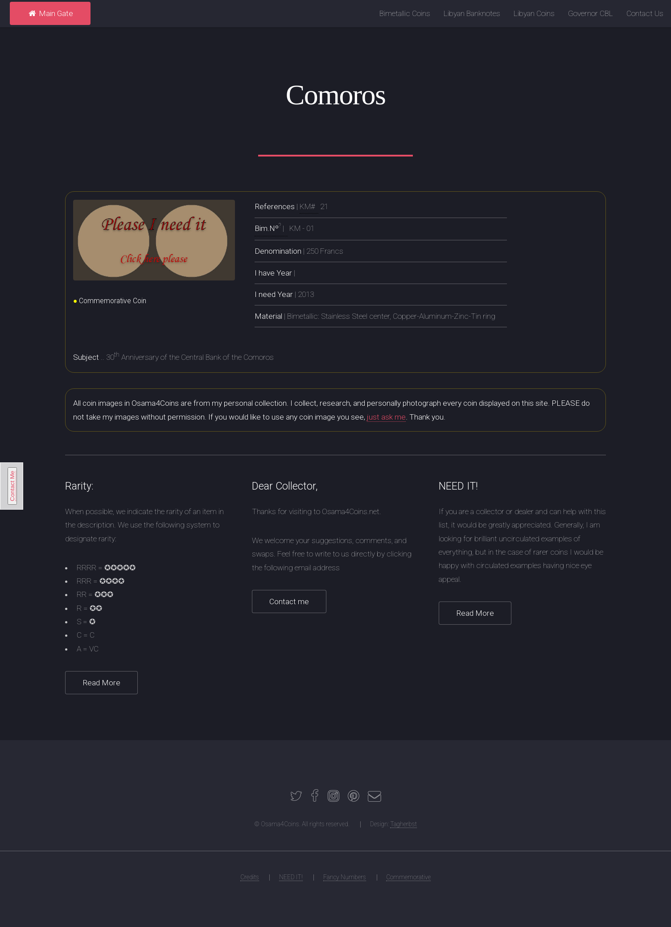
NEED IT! (291, 877)
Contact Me (12, 486)
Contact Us (644, 13)
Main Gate (50, 13)
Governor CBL (590, 13)
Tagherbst (403, 824)
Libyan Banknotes (472, 13)
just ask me (386, 416)
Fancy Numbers (344, 877)
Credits (249, 877)
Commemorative (408, 877)
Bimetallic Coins (404, 13)
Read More (101, 682)
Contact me (289, 601)
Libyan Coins (534, 13)
